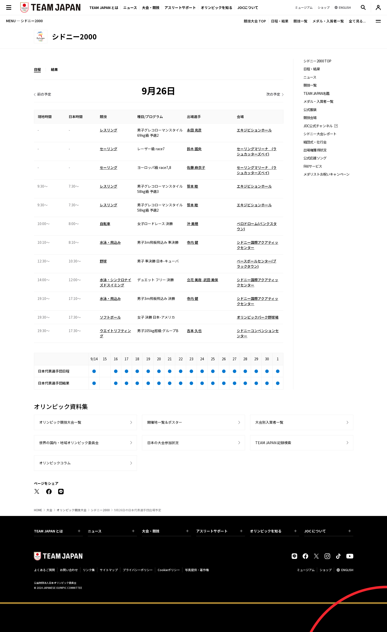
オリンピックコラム (55, 462)
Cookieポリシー (169, 570)
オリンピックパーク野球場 (257, 317)
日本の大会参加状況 (163, 442)
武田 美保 (210, 279)
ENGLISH (347, 570)
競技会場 (310, 117)
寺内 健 (192, 242)
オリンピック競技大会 (72, 510)
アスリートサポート (180, 7)
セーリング (108, 148)
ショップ (326, 570)
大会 (49, 510)
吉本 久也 (194, 330)
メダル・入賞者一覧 (328, 20)
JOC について (327, 530)
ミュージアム (306, 570)
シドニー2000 (100, 510)
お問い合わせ (69, 570)
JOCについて (247, 7)
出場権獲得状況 (315, 150)
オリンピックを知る (216, 7)
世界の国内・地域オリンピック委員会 (69, 442)
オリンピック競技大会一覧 (60, 422)
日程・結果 (279, 20)
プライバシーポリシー (138, 570)
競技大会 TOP (255, 20)
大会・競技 (165, 530)
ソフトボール (110, 317)
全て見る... (357, 20)
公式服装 (310, 109)
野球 (103, 260)
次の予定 (273, 94)
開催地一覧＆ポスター (164, 422)
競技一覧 (300, 20)
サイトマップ (109, 570)
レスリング (108, 129)
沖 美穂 (192, 223)
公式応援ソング (315, 158)
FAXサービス (312, 166)
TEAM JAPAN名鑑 (316, 93)
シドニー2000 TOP (317, 61)
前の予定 (44, 94)
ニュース (130, 7)
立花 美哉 (194, 279)
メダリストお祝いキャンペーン (326, 174)
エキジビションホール (254, 129)
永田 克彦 (194, 129)
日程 (37, 69)
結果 (54, 69)
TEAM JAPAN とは (57, 530)
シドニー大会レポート (320, 133)
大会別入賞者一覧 (269, 422)
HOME (38, 510)
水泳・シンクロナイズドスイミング (115, 282)
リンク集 (89, 570)
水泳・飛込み (110, 242)
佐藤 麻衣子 (196, 167)
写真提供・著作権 (197, 570)
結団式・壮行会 (315, 142)
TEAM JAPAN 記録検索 (273, 442)
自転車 (105, 223)
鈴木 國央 (194, 148)
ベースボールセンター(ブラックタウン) (256, 263)
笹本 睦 (192, 186)
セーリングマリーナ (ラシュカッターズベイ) (256, 151)
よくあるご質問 (44, 570)
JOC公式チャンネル (318, 126)
